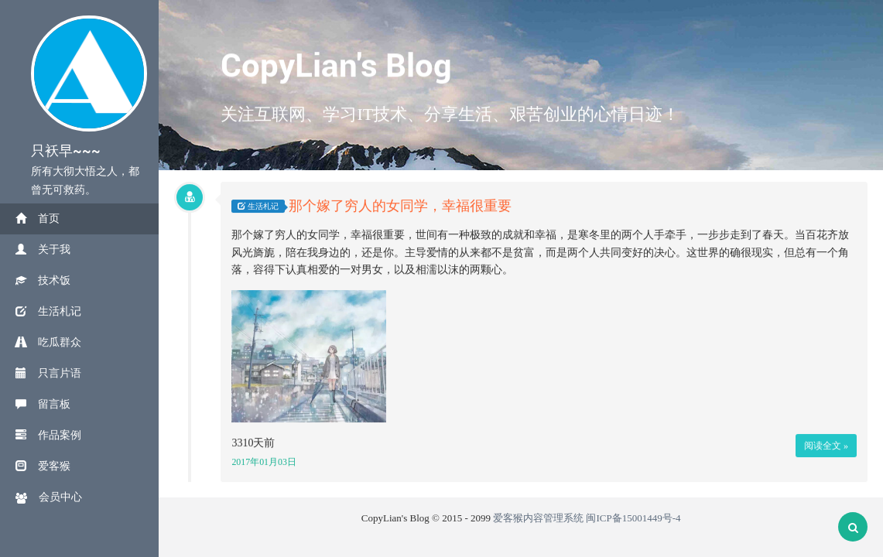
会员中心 (48, 497)
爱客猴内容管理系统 (538, 518)
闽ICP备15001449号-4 (633, 518)
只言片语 (48, 373)
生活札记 (48, 311)
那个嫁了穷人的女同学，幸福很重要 (400, 206)
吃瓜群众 (48, 342)
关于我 (42, 249)
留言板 (42, 404)
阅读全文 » (826, 445)
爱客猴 (42, 466)
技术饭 (42, 280)
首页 (37, 218)
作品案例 (48, 435)
